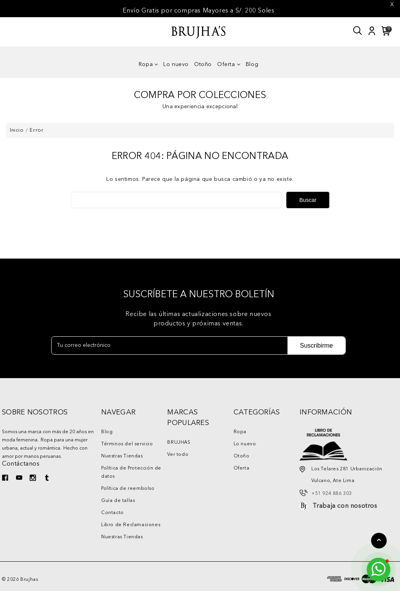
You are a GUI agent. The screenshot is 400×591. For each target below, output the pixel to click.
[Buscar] (357, 31)
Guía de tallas (118, 500)
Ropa (148, 64)
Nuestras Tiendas (122, 456)
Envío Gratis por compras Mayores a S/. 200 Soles (199, 11)
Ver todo (177, 454)
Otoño (203, 64)
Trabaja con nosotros (344, 506)
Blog (252, 64)
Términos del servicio (127, 444)
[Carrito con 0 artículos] (385, 31)
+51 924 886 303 (331, 493)
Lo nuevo (176, 64)
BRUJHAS (178, 442)
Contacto (112, 513)
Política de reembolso (128, 488)
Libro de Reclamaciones (130, 525)
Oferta (228, 64)
